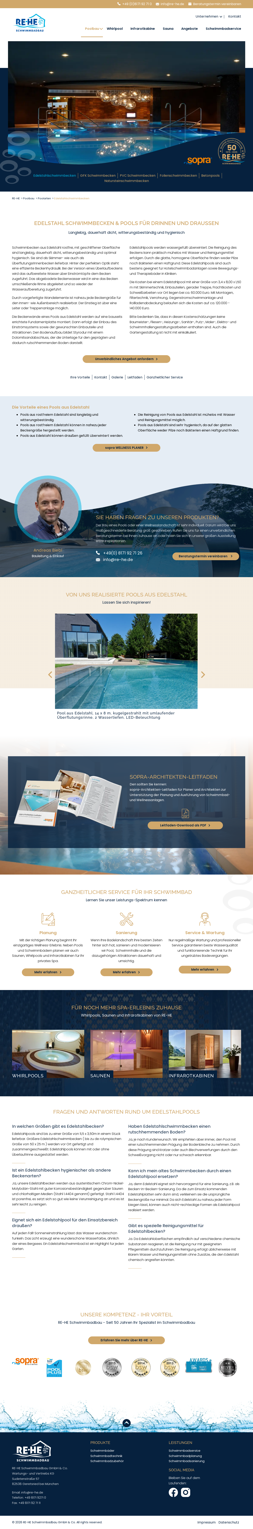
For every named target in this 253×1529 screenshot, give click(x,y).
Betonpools (210, 175)
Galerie (117, 377)
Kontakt (234, 16)
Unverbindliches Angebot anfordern (124, 359)
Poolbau (92, 28)
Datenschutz (228, 1522)
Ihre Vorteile (80, 377)
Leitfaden (134, 377)
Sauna (168, 28)
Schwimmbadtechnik (106, 1456)
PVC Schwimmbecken (137, 175)
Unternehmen (207, 16)
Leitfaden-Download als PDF (183, 825)
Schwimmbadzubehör (107, 1461)
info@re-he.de (172, 4)
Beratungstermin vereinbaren (217, 4)
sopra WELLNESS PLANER (124, 448)
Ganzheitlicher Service (165, 377)
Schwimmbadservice (223, 28)
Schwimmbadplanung (185, 1456)
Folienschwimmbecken (178, 175)
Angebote (189, 28)
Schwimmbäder (102, 1450)
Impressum (206, 1522)
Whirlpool (115, 28)
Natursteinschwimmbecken (126, 181)
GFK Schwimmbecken (98, 175)
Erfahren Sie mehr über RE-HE (124, 1340)
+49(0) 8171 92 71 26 (122, 553)
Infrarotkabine (142, 28)
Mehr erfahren (45, 972)
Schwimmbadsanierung (187, 1461)
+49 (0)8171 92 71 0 (137, 4)
